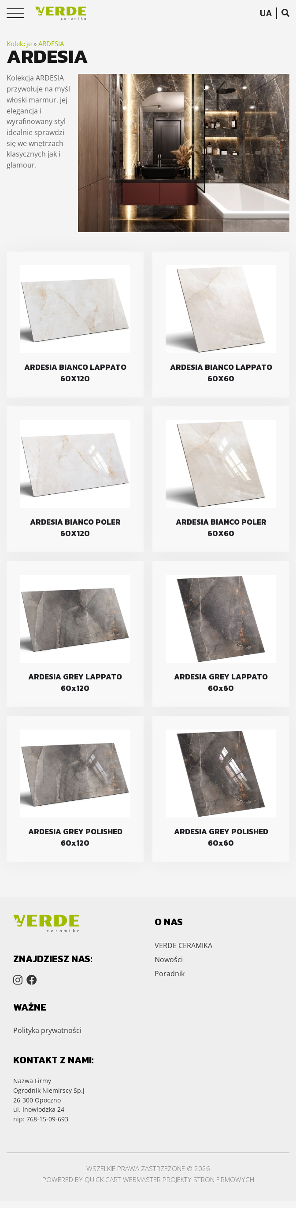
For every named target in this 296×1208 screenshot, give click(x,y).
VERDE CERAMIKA (183, 945)
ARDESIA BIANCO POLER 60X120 (75, 527)
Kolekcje (19, 43)
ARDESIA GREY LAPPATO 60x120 (75, 682)
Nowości (169, 959)
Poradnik (170, 973)
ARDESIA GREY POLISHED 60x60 (221, 837)
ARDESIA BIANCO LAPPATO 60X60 (221, 372)
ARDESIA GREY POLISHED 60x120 (75, 837)
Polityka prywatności (47, 1030)
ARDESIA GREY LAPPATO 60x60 (221, 682)
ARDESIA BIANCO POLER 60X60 (221, 527)
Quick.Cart (103, 1179)
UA (265, 13)
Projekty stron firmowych (208, 1179)
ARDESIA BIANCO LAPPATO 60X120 (75, 372)
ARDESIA (51, 43)
